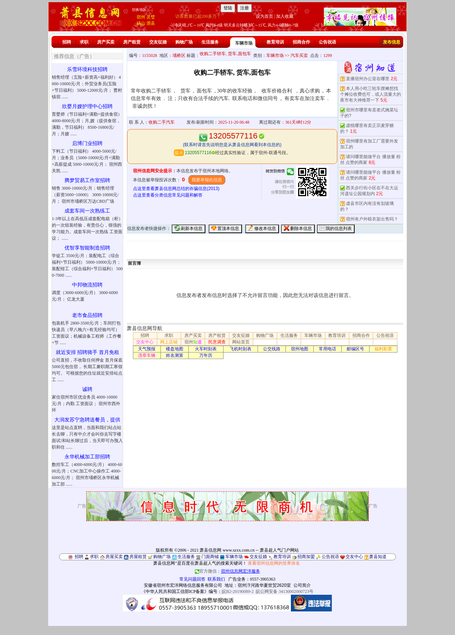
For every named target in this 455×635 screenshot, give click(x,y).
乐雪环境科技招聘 (87, 69)
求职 (84, 42)
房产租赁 (132, 42)
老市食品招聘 (87, 315)
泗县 (150, 23)
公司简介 (302, 585)
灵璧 (150, 17)
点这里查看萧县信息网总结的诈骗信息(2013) (176, 188)
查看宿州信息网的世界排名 (274, 563)
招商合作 (301, 42)
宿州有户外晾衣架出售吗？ (372, 219)
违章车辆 (146, 355)
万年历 (205, 355)
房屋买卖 (114, 556)
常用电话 (327, 348)
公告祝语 (327, 42)
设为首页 (264, 16)
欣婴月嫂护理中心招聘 (87, 106)
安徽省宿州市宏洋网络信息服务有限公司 (183, 585)
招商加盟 (306, 556)
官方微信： (227, 571)
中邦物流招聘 (87, 285)
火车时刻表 (206, 348)
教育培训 (275, 42)
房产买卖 (105, 42)
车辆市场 (243, 43)
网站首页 (241, 342)
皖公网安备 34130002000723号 (284, 591)
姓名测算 (174, 355)
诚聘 (87, 389)
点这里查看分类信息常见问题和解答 (168, 195)
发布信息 (391, 42)
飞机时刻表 (240, 348)
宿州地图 (299, 348)
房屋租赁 (138, 556)
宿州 (141, 17)
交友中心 (145, 342)
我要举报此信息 (207, 179)
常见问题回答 (192, 579)
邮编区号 (355, 348)
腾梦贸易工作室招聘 (87, 180)
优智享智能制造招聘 (87, 248)
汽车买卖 (299, 55)
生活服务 (210, 42)
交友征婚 (158, 42)
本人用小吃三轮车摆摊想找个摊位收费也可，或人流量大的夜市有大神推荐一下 (370, 94)
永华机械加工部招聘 (87, 456)
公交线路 (271, 348)
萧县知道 (378, 556)
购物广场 (184, 42)
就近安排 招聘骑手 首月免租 (87, 352)
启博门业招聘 (87, 143)
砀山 (141, 23)
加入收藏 (284, 16)
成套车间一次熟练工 (87, 211)
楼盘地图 (174, 348)
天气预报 (146, 348)
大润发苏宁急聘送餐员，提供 (87, 419)
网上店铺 (169, 342)
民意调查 (217, 342)
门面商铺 (210, 556)
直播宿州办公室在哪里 (367, 78)
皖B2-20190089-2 (238, 591)
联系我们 (216, 579)
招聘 (66, 42)
